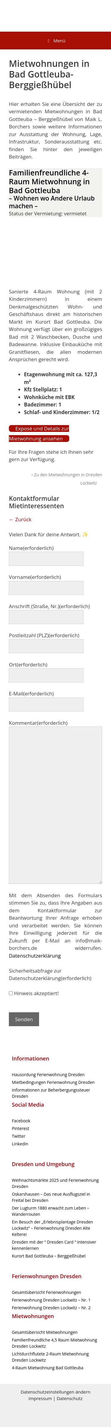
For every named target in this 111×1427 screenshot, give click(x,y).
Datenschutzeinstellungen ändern (56, 1392)
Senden (24, 1019)
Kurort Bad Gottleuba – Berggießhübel (49, 1256)
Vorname (35, 577)
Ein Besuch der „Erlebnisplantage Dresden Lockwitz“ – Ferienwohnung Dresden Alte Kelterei (52, 1228)
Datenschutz (69, 1398)
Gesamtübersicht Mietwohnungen (45, 1332)
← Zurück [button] (20, 519)
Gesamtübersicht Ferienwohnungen (46, 1292)
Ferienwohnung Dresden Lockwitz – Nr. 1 (51, 1300)
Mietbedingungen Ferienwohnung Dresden (53, 1082)
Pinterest (20, 1128)
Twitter (18, 1136)
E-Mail (31, 693)
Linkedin (20, 1144)
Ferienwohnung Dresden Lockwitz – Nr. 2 (51, 1307)
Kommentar (38, 722)
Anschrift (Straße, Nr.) (49, 606)
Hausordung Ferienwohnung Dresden (48, 1074)
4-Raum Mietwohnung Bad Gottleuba (47, 1367)
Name (31, 548)
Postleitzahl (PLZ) (44, 635)
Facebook (21, 1120)
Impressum (40, 1398)
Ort (28, 664)
